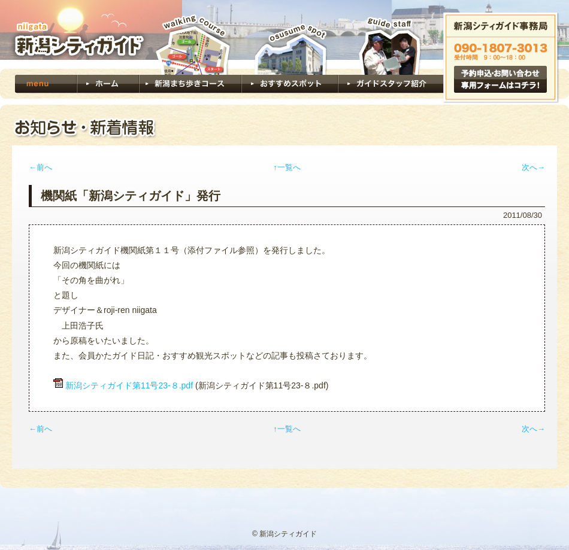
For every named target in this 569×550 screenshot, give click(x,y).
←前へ (40, 167)
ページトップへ (523, 499)
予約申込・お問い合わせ (500, 79)
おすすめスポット (289, 54)
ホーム (108, 84)
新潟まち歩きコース (190, 54)
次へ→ (533, 167)
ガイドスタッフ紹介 (390, 54)
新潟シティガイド (75, 34)
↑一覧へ (287, 167)
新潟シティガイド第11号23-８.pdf (129, 385)
